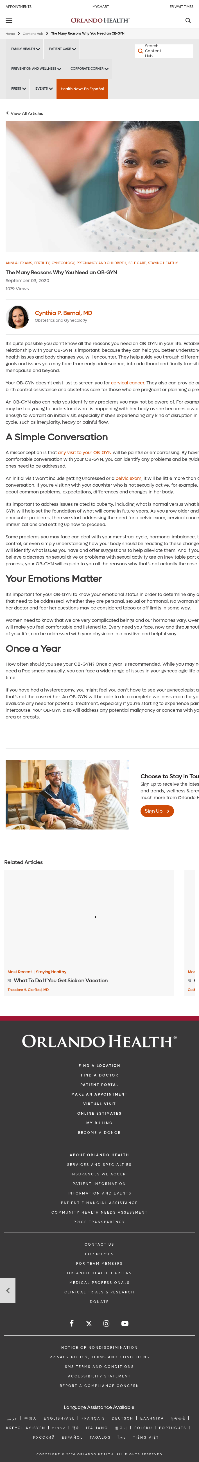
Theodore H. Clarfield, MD (28, 990)
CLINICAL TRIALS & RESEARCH (99, 1292)
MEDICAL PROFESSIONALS (99, 1282)
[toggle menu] (10, 21)
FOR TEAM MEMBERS (99, 1263)
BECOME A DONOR (99, 1132)
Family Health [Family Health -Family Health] (23, 49)
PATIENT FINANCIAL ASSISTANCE (99, 1203)
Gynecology (63, 263)
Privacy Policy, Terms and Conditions (100, 1357)
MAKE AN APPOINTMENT (99, 1094)
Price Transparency (99, 1222)
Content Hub (33, 34)
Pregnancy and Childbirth (102, 263)
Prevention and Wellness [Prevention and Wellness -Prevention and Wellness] (33, 69)
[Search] (187, 21)
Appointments (18, 6)
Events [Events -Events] (41, 89)
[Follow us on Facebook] (72, 1323)
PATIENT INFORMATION (99, 1184)
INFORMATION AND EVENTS (100, 1193)
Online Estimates (99, 1113)
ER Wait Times (181, 6)
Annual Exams (19, 263)
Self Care (137, 263)
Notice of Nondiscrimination (99, 1347)
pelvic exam (128, 478)
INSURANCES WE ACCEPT (100, 1174)
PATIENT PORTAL (99, 1085)
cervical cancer (127, 383)
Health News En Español (82, 89)
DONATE (99, 1302)
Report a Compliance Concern (99, 1386)
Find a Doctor (99, 1075)
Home (10, 34)
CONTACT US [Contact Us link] (99, 1244)
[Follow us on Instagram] (106, 1323)
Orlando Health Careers (99, 1273)
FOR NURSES (99, 1254)
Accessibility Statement (99, 1376)
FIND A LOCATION (100, 1066)
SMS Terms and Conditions (99, 1366)
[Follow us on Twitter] (89, 1324)
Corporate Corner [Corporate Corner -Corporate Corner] (87, 69)
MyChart (100, 6)
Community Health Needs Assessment (99, 1212)
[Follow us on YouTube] (125, 1323)
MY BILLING (99, 1123)
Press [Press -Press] (16, 89)
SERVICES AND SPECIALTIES (99, 1164)
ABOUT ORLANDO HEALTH (99, 1155)
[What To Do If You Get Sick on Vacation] (89, 918)
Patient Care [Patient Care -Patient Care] (60, 49)
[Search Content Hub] (149, 51)
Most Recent (21, 972)
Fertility (42, 263)
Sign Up (154, 811)
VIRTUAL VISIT (99, 1104)
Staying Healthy (163, 263)
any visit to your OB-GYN (85, 452)
